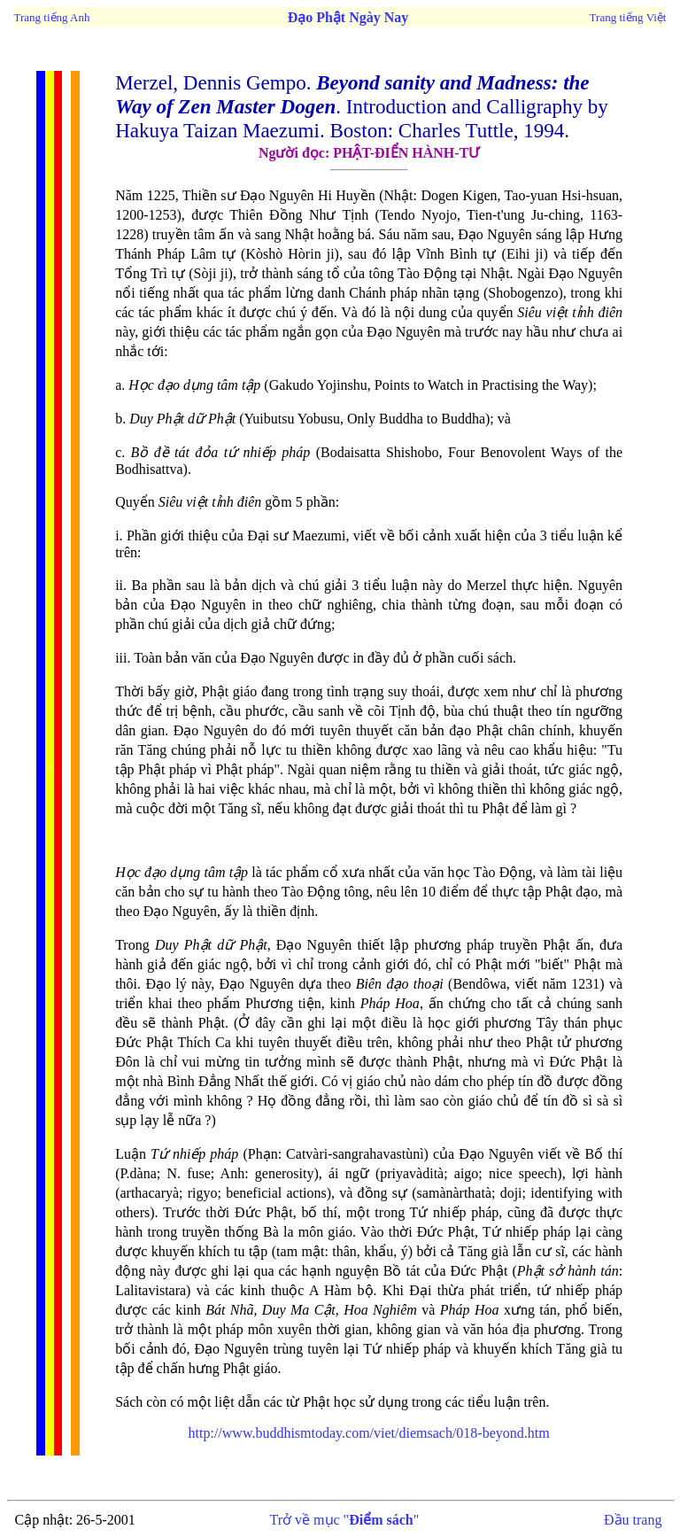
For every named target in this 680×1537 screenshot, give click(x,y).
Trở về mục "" (345, 1519)
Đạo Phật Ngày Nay (348, 17)
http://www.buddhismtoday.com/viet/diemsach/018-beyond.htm (369, 1432)
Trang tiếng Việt (628, 17)
